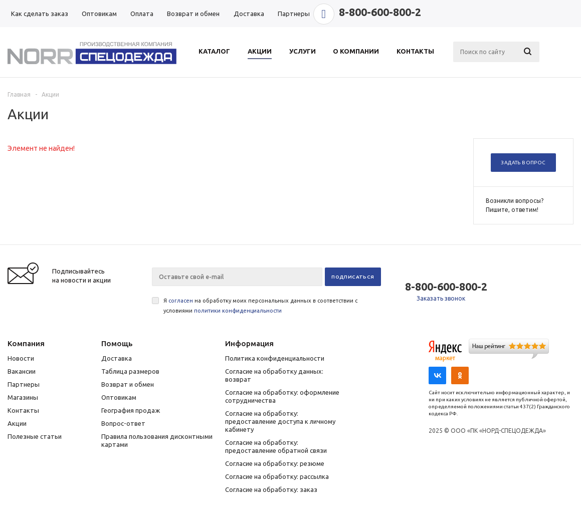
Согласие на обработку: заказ (271, 489)
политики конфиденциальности (238, 311)
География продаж (130, 410)
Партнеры (24, 384)
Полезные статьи (35, 436)
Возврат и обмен (127, 384)
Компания (26, 343)
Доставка (116, 358)
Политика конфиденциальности (274, 358)
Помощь (116, 343)
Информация (249, 343)
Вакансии (22, 371)
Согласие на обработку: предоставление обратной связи (276, 446)
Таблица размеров (130, 371)
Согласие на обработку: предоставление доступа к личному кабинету (280, 421)
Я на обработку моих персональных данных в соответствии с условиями (260, 306)
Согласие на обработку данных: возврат (274, 375)
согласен (180, 301)
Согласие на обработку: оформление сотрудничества (282, 396)
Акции (17, 423)
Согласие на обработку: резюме (274, 463)
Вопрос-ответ (123, 423)
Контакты (23, 410)
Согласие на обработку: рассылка (277, 476)
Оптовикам (118, 397)
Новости (21, 358)
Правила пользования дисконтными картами (157, 440)
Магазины (23, 397)
